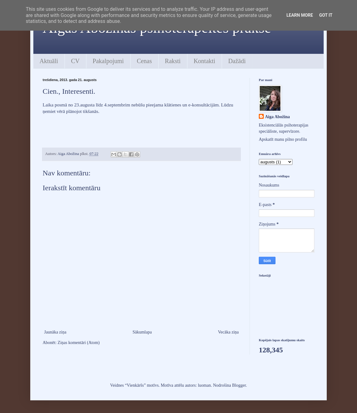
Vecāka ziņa (228, 332)
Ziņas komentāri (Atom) (79, 342)
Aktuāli (49, 61)
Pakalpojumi (108, 61)
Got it (325, 15)
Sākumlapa (142, 332)
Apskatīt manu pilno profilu (283, 139)
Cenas (144, 61)
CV (75, 61)
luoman (204, 385)
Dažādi (237, 61)
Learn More (299, 15)
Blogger (239, 385)
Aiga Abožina (277, 116)
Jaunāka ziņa (55, 332)
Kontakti (204, 61)
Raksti (173, 61)
